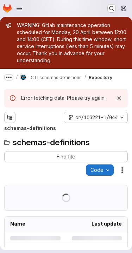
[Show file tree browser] (9, 117)
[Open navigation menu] (19, 8)
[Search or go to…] (111, 8)
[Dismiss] (119, 98)
